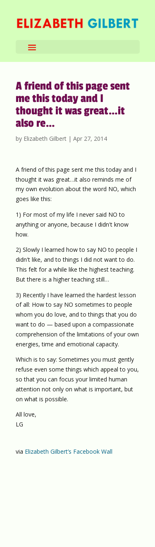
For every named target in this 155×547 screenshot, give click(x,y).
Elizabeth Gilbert (45, 138)
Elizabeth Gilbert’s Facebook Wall (68, 451)
